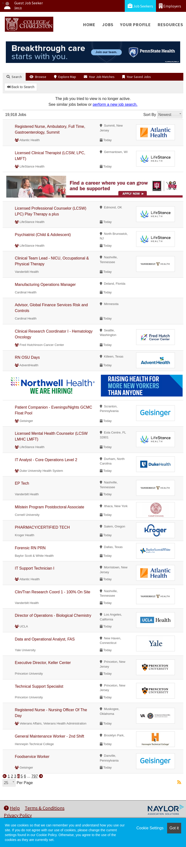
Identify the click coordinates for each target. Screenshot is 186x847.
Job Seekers (140, 6)
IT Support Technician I (34, 568)
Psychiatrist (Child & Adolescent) (43, 235)
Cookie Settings (149, 828)
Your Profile (135, 24)
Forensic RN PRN (30, 548)
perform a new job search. (115, 104)
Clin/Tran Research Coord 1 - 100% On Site (52, 592)
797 (34, 776)
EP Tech (22, 483)
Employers (170, 6)
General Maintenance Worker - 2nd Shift (49, 736)
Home (89, 24)
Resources (170, 24)
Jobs (107, 24)
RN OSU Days (27, 357)
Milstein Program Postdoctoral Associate (49, 507)
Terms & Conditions (44, 808)
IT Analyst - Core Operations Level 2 (46, 460)
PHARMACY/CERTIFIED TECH (42, 527)
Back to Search (20, 87)
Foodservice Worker (32, 757)
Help (12, 808)
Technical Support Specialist (39, 686)
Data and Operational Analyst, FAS (45, 639)
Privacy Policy (18, 815)
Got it (174, 828)
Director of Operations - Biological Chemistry (53, 615)
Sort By (149, 115)
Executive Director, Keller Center (43, 663)
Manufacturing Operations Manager (45, 284)
